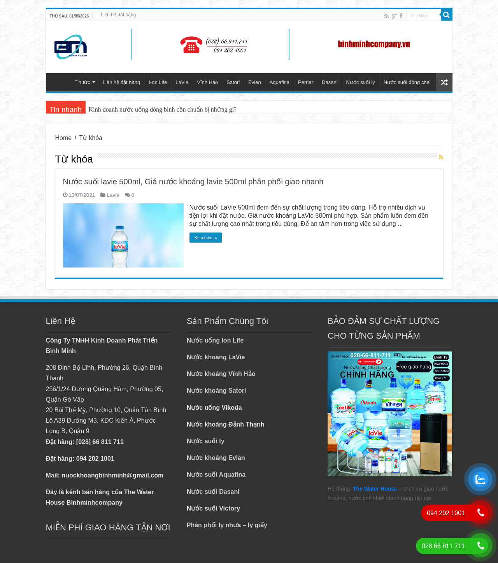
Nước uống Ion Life (215, 340)
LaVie (181, 82)
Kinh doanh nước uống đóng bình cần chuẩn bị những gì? (163, 109)
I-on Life (158, 82)
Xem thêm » (205, 237)
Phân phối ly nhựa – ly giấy (227, 525)
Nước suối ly (360, 82)
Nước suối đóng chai (407, 82)
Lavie (113, 195)
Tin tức (82, 82)
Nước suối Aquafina (216, 474)
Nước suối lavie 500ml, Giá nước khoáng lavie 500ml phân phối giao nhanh (193, 181)
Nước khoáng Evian (216, 458)
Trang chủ (60, 81)
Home (63, 138)
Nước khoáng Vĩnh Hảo (221, 374)
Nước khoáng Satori (216, 390)
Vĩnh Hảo (207, 82)
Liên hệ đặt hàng (118, 14)
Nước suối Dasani (213, 491)
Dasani (329, 82)
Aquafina (279, 82)
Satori (233, 82)
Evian (254, 82)
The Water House (375, 489)
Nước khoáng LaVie (216, 357)
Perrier (305, 82)
